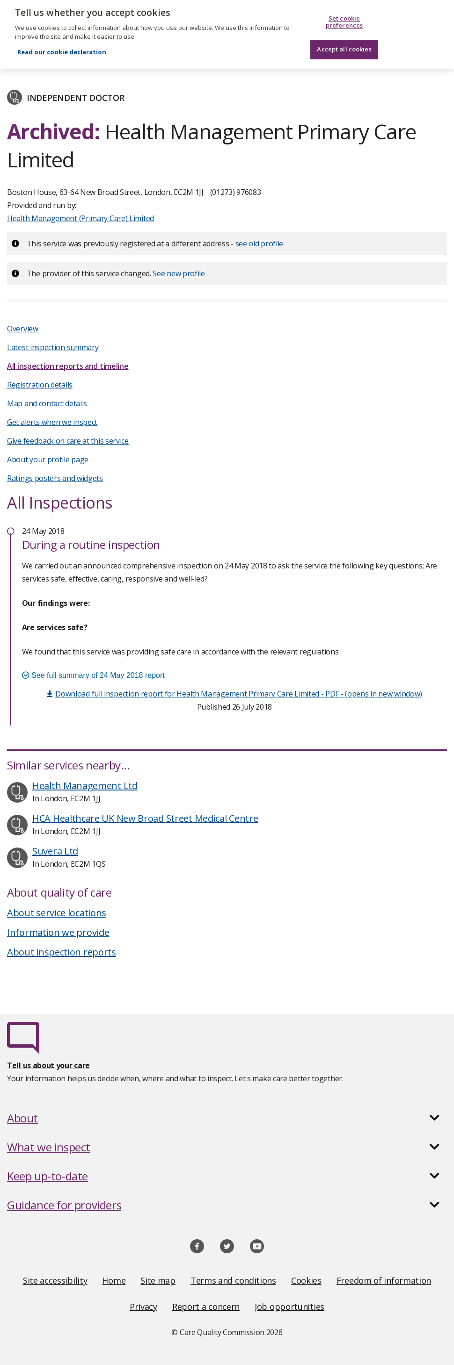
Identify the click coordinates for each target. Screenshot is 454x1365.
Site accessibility (55, 1280)
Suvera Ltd (55, 851)
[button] (227, 1118)
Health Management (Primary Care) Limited (80, 218)
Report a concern (206, 1306)
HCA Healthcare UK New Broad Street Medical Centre (145, 818)
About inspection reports (61, 952)
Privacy (143, 1306)
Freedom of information (384, 1280)
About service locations (56, 912)
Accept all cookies (344, 44)
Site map (158, 1280)
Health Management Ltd (85, 785)
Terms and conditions (233, 1280)
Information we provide (58, 932)
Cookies (306, 1280)
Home (113, 1280)
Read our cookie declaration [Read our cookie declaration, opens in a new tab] (61, 47)
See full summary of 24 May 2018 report (93, 675)
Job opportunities (289, 1306)
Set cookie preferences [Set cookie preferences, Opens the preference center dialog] (344, 17)
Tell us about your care (48, 1065)
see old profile (259, 243)
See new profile (179, 273)
